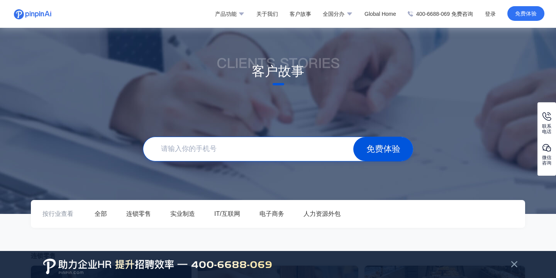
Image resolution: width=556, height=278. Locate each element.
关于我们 (267, 14)
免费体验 (526, 13)
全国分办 (337, 14)
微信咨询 (546, 155)
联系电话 (546, 123)
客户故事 (300, 14)
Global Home (380, 14)
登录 (490, 14)
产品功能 (229, 14)
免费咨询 (462, 14)
